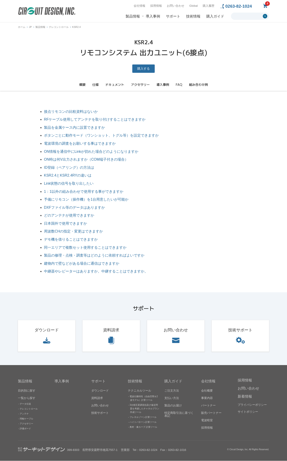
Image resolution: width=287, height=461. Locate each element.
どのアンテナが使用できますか (69, 215)
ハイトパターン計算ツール (143, 422)
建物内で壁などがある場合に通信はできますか (81, 263)
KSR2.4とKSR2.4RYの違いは (67, 175)
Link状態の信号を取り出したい (68, 183)
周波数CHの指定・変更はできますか (73, 231)
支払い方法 (171, 398)
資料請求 (111, 330)
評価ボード (25, 429)
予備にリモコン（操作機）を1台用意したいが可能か (86, 199)
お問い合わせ (175, 5)
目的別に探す (26, 390)
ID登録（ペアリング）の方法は (69, 167)
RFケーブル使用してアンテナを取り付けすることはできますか (95, 119)
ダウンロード (47, 330)
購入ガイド (215, 16)
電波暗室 (207, 420)
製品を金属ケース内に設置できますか (74, 127)
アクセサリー (26, 424)
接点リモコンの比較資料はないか (71, 111)
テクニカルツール (139, 390)
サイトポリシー (248, 411)
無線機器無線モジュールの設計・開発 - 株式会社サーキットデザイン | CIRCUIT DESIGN (47, 11)
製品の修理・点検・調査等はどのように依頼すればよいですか (94, 255)
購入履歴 (208, 5)
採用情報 (156, 5)
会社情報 (139, 5)
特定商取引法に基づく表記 (179, 414)
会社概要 (207, 390)
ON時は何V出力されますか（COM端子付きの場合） (86, 159)
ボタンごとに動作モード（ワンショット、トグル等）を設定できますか (101, 135)
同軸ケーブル (26, 419)
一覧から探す (26, 398)
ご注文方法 (171, 390)
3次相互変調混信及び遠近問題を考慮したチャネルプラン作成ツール (144, 409)
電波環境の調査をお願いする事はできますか (80, 143)
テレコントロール (59, 27)
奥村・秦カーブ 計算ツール (143, 427)
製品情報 (133, 16)
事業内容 (207, 398)
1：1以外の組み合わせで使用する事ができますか (83, 191)
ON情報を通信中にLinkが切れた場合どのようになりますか (91, 151)
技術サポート (240, 330)
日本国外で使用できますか (65, 223)
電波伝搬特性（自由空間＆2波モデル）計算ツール (144, 398)
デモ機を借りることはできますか (71, 239)
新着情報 (245, 396)
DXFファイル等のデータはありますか (74, 207)
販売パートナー (211, 413)
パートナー (208, 405)
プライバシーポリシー (252, 404)
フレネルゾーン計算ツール (143, 417)
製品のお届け (173, 405)
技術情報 (193, 16)
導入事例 (153, 16)
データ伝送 (25, 404)
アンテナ (24, 414)
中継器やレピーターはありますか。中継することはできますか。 (96, 271)
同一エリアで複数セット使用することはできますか (85, 247)
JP (30, 27)
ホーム (21, 27)
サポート (173, 16)
